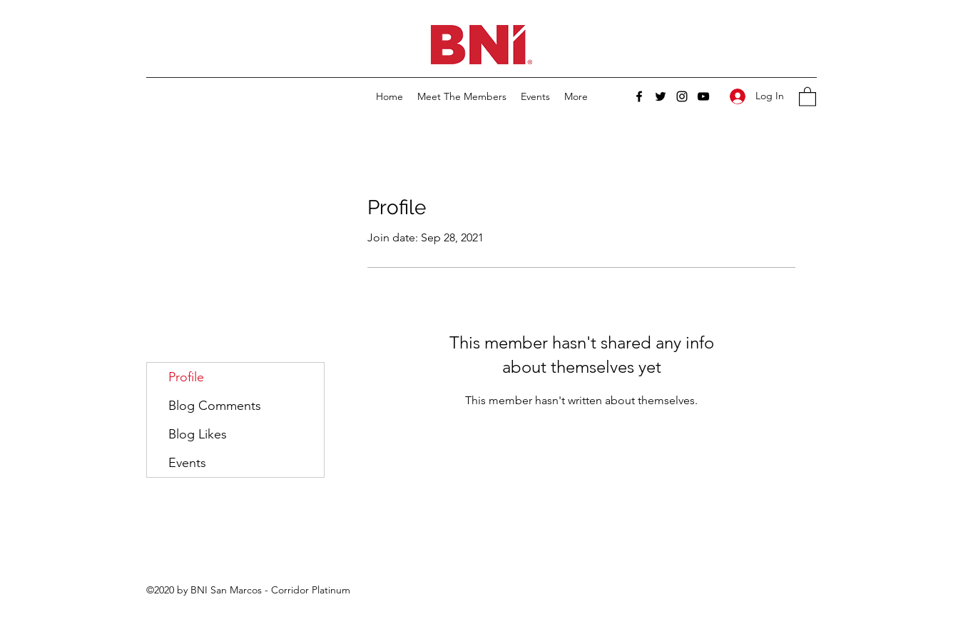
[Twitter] (660, 96)
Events (187, 463)
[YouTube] (703, 96)
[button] (807, 96)
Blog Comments (214, 405)
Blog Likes (197, 434)
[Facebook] (639, 96)
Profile (186, 377)
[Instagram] (682, 96)
